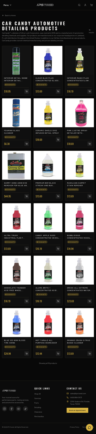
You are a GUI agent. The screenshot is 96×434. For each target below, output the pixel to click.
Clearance (38, 412)
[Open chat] (89, 427)
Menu (8, 5)
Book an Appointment (77, 410)
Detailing (37, 407)
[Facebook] (11, 408)
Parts (36, 403)
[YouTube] (18, 408)
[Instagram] (4, 408)
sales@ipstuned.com (78, 393)
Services (37, 398)
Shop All (37, 394)
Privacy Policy (74, 427)
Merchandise (39, 416)
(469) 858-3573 (76, 397)
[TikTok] (25, 408)
